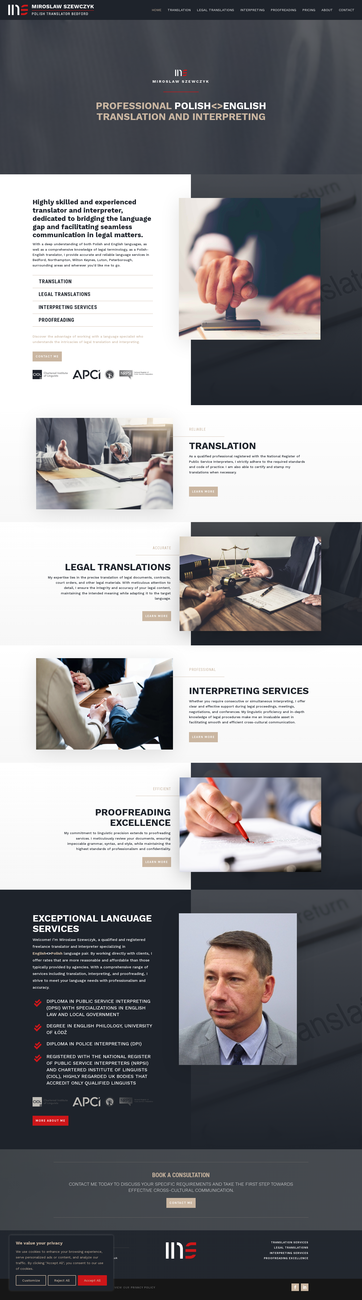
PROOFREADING (283, 10)
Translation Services (289, 1242)
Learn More (203, 491)
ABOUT (327, 10)
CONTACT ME (181, 1203)
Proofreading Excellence (286, 1258)
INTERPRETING (252, 10)
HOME (156, 10)
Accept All (92, 1280)
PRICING (308, 10)
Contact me (47, 356)
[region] (61, 1263)
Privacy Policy (143, 1287)
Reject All (62, 1280)
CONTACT (346, 10)
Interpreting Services (289, 1253)
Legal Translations (291, 1247)
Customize (31, 1280)
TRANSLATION (179, 10)
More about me (50, 1120)
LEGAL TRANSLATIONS (215, 10)
